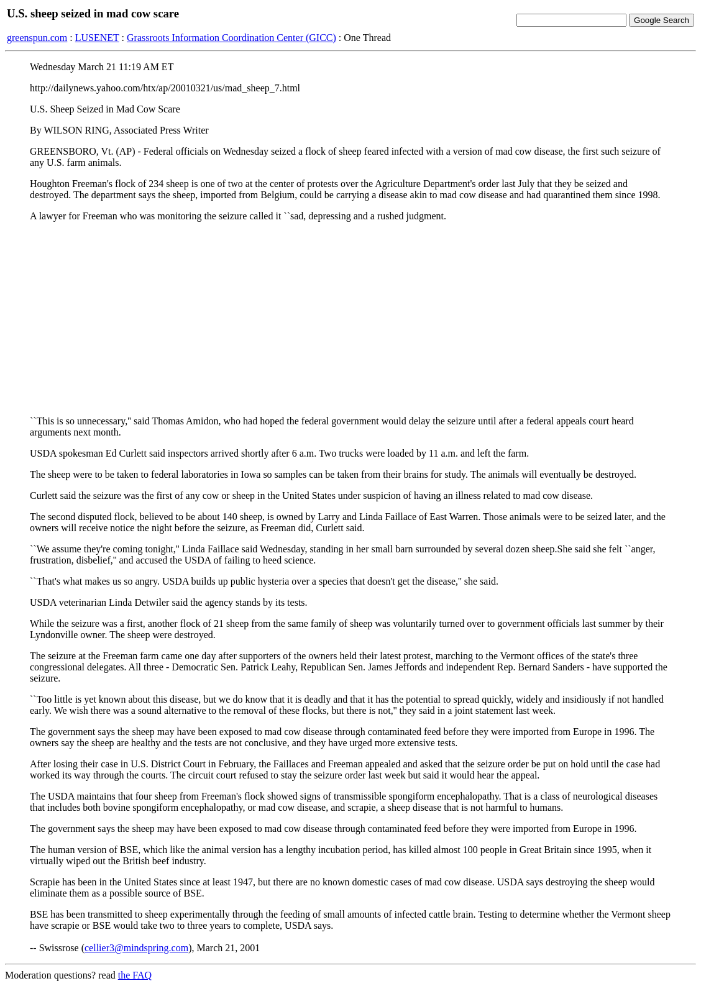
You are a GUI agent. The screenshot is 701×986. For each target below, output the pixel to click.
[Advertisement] (350, 319)
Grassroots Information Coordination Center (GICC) (231, 37)
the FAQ (135, 975)
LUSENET (97, 37)
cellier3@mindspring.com (136, 948)
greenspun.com (37, 37)
